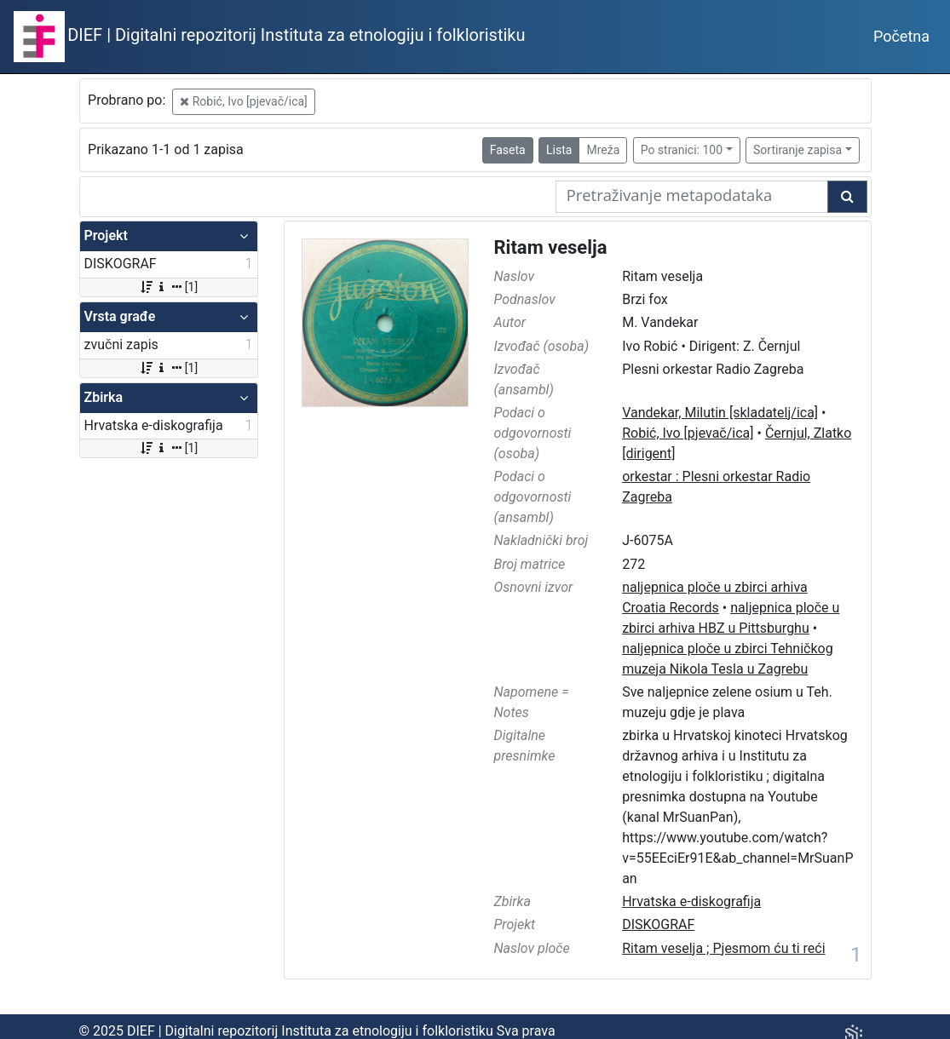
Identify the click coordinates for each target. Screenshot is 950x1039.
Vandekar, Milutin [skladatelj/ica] (720, 413)
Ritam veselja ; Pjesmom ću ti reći (723, 948)
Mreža (602, 150)
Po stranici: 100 (682, 150)
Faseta (508, 150)
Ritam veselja (550, 247)
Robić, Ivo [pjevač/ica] (244, 101)
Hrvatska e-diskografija (691, 901)
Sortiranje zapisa (797, 150)
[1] (168, 287)
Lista (559, 150)
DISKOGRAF (658, 924)
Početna (901, 36)
